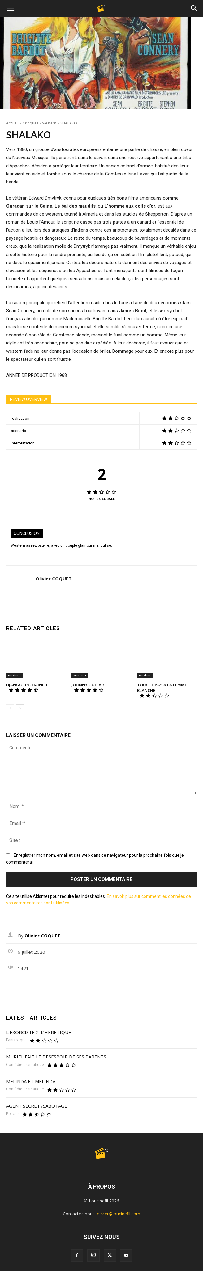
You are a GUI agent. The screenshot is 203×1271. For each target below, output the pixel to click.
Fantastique (16, 1040)
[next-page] (20, 708)
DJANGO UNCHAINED (26, 685)
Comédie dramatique (25, 1065)
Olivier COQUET (53, 578)
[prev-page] (10, 708)
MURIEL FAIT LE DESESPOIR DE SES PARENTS (56, 1057)
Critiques (30, 123)
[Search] (194, 8)
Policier (12, 1114)
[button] (10, 8)
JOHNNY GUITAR (87, 685)
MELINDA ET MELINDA (30, 1081)
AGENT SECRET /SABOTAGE (36, 1106)
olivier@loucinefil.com (118, 1214)
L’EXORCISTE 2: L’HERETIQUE (38, 1032)
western (49, 123)
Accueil (12, 123)
